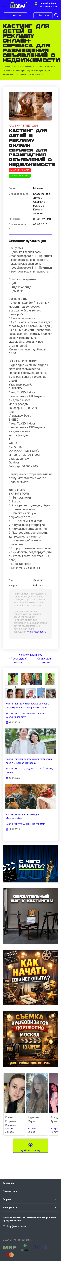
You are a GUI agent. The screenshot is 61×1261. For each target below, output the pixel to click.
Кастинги (8, 1183)
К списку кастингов (30, 654)
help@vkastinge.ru (36, 631)
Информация (10, 1207)
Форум (7, 1199)
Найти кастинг (43, 15)
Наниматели (15, 15)
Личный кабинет (49, 3)
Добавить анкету (30, 1150)
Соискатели (10, 1191)
